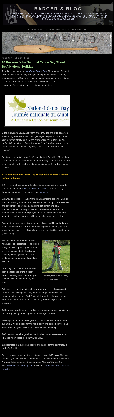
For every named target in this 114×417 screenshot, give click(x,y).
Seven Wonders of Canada (35, 188)
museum (44, 192)
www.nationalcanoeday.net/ (19, 365)
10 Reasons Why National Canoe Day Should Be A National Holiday (34, 64)
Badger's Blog (58, 8)
